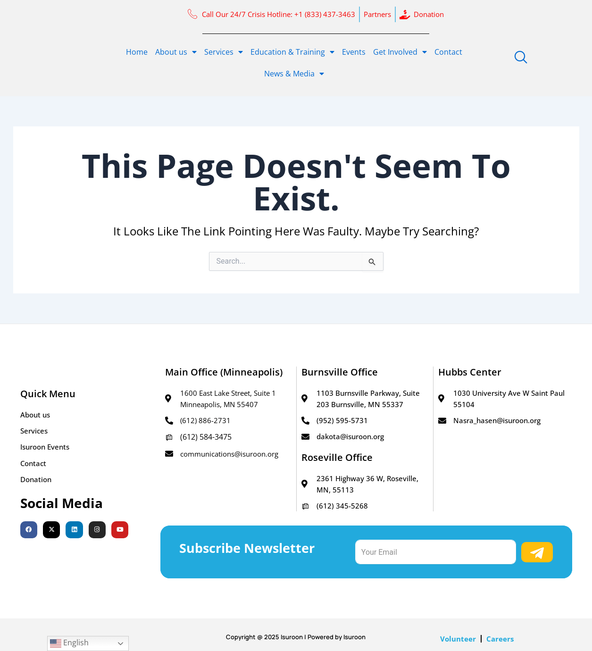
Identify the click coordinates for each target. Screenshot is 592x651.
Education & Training (292, 51)
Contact (448, 52)
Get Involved (400, 51)
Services (223, 51)
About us (176, 51)
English (69, 643)
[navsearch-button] (520, 57)
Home (137, 52)
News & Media (294, 73)
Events (354, 52)
